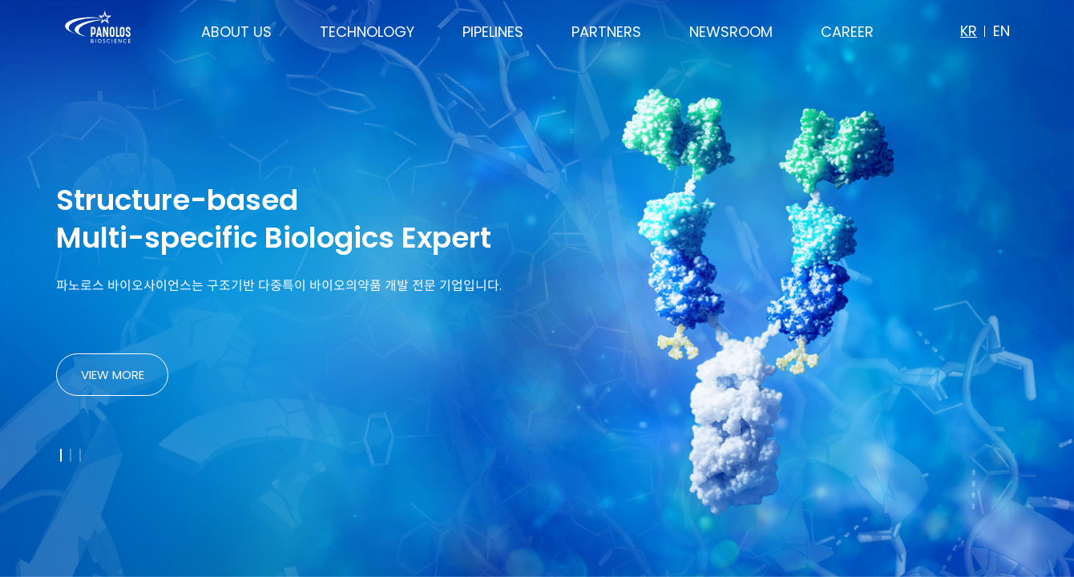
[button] (61, 455)
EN (1001, 31)
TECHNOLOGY (367, 32)
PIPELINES (492, 32)
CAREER (847, 32)
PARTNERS (606, 32)
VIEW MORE (112, 374)
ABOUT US (236, 32)
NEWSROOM (731, 32)
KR (968, 31)
